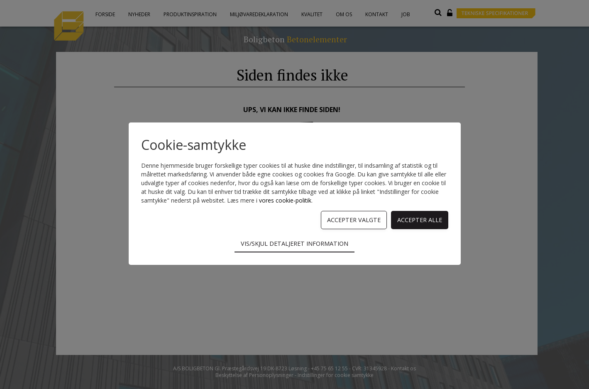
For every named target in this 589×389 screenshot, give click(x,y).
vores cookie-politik (285, 200)
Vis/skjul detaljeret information (294, 243)
